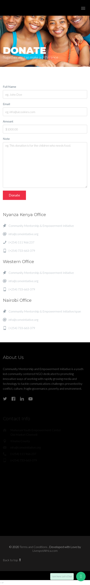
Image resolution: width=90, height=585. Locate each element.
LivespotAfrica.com (45, 550)
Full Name (9, 87)
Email (6, 104)
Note (6, 139)
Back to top (12, 560)
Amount (8, 121)
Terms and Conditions (34, 547)
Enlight (24, 8)
